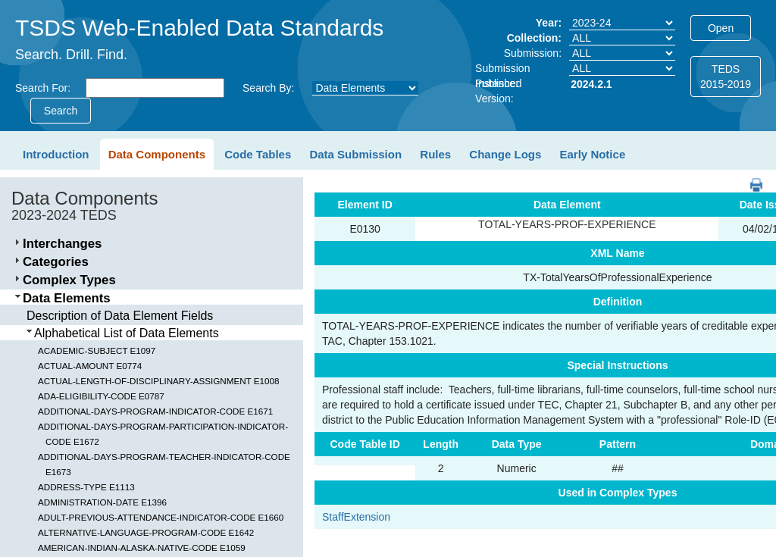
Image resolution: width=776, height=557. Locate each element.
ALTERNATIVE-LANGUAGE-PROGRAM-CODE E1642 (146, 532)
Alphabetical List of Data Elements (126, 333)
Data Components (156, 154)
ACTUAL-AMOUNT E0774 (90, 366)
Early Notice (593, 154)
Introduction (56, 154)
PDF (750, 177)
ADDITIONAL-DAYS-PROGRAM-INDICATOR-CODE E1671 (155, 411)
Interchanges (62, 243)
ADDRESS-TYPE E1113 (86, 487)
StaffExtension (356, 517)
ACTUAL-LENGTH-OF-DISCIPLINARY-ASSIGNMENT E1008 (158, 381)
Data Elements (67, 298)
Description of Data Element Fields (120, 315)
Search (60, 111)
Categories (56, 262)
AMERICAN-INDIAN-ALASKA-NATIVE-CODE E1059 (142, 547)
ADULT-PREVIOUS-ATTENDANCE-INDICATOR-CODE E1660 (160, 517)
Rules (435, 154)
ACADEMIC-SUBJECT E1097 (96, 350)
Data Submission (355, 154)
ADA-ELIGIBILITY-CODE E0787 (101, 396)
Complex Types (69, 280)
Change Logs (505, 154)
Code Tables (257, 154)
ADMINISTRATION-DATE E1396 (102, 502)
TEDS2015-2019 (725, 76)
